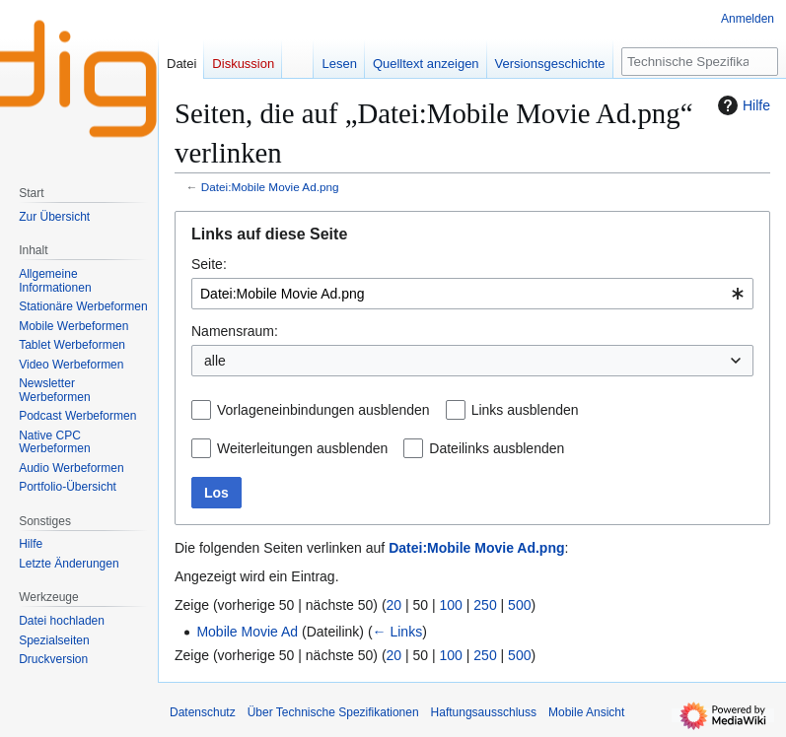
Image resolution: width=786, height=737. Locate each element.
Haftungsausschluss (483, 712)
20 (394, 605)
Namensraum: (234, 331)
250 (484, 605)
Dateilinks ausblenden (496, 448)
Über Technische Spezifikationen (333, 712)
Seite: (209, 264)
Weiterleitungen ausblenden (302, 448)
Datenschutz (203, 712)
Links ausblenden (525, 410)
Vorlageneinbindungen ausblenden (323, 410)
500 (519, 605)
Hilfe (741, 105)
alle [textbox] (215, 360)
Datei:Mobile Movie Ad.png (270, 186)
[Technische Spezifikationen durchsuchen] (699, 61)
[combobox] (472, 293)
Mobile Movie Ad (247, 631)
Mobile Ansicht (586, 712)
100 (451, 605)
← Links (398, 631)
